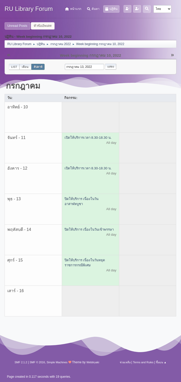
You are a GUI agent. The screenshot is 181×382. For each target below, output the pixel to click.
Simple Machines (57, 362)
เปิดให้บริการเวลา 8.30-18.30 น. (88, 137)
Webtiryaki (92, 362)
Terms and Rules (143, 362)
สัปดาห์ (38, 66)
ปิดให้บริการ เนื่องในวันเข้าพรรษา (89, 229)
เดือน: (25, 66)
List (14, 66)
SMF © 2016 (37, 362)
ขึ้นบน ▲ (161, 362)
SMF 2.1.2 (20, 362)
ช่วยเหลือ (125, 362)
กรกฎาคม (23, 85)
